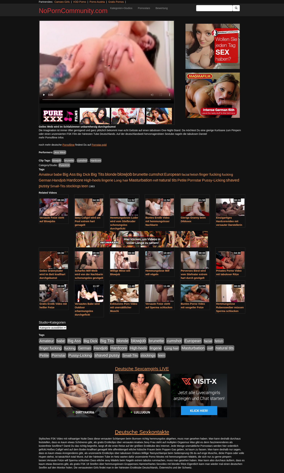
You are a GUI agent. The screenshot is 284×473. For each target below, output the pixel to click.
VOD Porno (79, 1)
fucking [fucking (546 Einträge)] (227, 174)
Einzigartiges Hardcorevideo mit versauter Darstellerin (229, 221)
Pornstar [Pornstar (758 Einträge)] (194, 180)
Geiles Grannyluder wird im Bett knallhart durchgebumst (52, 274)
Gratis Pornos (116, 1)
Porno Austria (97, 1)
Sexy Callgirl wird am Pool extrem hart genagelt (87, 221)
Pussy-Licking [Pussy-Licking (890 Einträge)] (213, 180)
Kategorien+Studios (121, 8)
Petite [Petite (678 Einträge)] (182, 180)
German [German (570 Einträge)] (45, 180)
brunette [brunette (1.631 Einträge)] (140, 174)
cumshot (82, 160)
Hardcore (96, 160)
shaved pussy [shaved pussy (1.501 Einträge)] (107, 355)
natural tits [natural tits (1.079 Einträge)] (168, 180)
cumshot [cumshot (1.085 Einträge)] (156, 174)
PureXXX (64, 165)
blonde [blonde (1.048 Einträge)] (111, 174)
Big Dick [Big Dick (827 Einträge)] (83, 174)
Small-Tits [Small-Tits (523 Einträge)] (57, 186)
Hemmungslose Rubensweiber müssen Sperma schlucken (230, 307)
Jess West (59, 152)
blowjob (56, 160)
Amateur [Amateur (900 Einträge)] (46, 174)
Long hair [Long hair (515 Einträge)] (121, 180)
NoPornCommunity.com (73, 10)
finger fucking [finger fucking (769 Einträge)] (210, 174)
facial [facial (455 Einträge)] (186, 174)
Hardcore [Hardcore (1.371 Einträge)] (74, 180)
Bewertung (162, 8)
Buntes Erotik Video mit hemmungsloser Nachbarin (157, 221)
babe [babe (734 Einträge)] (58, 174)
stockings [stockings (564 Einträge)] (73, 186)
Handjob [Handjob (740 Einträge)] (59, 180)
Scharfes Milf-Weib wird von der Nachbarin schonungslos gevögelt (89, 274)
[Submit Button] (236, 8)
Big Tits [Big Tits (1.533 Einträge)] (97, 174)
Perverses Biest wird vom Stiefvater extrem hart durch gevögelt (194, 274)
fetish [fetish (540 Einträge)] (194, 174)
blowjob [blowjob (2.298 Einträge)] (124, 174)
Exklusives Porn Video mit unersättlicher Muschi (123, 307)
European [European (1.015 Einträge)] (172, 174)
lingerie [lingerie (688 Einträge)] (107, 180)
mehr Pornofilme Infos (51, 137)
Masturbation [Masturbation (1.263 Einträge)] (140, 180)
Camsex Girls (62, 1)
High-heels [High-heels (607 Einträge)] (92, 180)
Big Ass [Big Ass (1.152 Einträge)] (69, 174)
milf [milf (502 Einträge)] (155, 180)
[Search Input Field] (214, 8)
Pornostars (144, 8)
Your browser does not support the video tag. (106, 62)
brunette (69, 160)
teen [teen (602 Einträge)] (85, 186)
